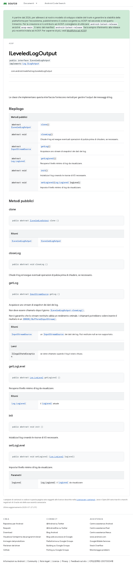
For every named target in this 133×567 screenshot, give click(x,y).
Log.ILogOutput (31, 63)
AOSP (11, 43)
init (43, 170)
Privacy (65, 561)
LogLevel (47, 403)
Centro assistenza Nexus (100, 532)
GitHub (6, 550)
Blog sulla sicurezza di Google (59, 537)
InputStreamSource (21, 149)
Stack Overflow (96, 545)
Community (32, 561)
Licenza (55, 561)
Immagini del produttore (13, 541)
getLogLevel (47, 158)
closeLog (45, 134)
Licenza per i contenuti (86, 499)
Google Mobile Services (100, 541)
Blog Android (52, 532)
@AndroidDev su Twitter (56, 528)
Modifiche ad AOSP (76, 30)
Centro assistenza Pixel (99, 528)
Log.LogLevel (18, 161)
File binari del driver (11, 545)
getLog (44, 146)
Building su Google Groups (58, 545)
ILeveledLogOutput (21, 127)
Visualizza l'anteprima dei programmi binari (22, 537)
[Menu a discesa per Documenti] (37, 3)
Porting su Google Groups (57, 550)
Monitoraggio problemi (100, 550)
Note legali (45, 561)
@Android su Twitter (55, 523)
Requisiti (7, 528)
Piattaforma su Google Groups (59, 541)
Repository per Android (13, 523)
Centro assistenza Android (101, 523)
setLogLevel (47, 182)
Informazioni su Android (14, 561)
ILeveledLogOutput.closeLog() (67, 310)
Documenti (29, 3)
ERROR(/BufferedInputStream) (39, 319)
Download (7, 532)
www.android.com (98, 537)
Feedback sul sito (79, 561)
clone (44, 124)
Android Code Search (55, 3)
